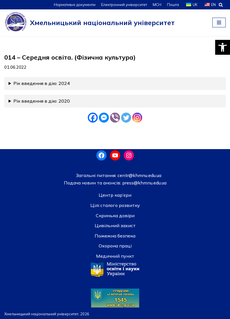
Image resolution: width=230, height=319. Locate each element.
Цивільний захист (115, 225)
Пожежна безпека (115, 236)
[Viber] (115, 118)
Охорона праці (115, 246)
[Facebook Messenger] (104, 118)
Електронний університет (124, 4)
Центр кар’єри (115, 195)
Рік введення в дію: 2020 (41, 101)
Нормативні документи (74, 4)
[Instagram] (137, 118)
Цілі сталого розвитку (115, 205)
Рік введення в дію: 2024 (41, 83)
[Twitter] (126, 118)
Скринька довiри (115, 215)
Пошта (173, 4)
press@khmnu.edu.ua (143, 183)
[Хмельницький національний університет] (89, 22)
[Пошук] (221, 5)
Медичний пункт (115, 256)
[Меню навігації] (219, 22)
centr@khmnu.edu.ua (138, 175)
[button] (222, 47)
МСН (157, 4)
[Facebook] (93, 118)
